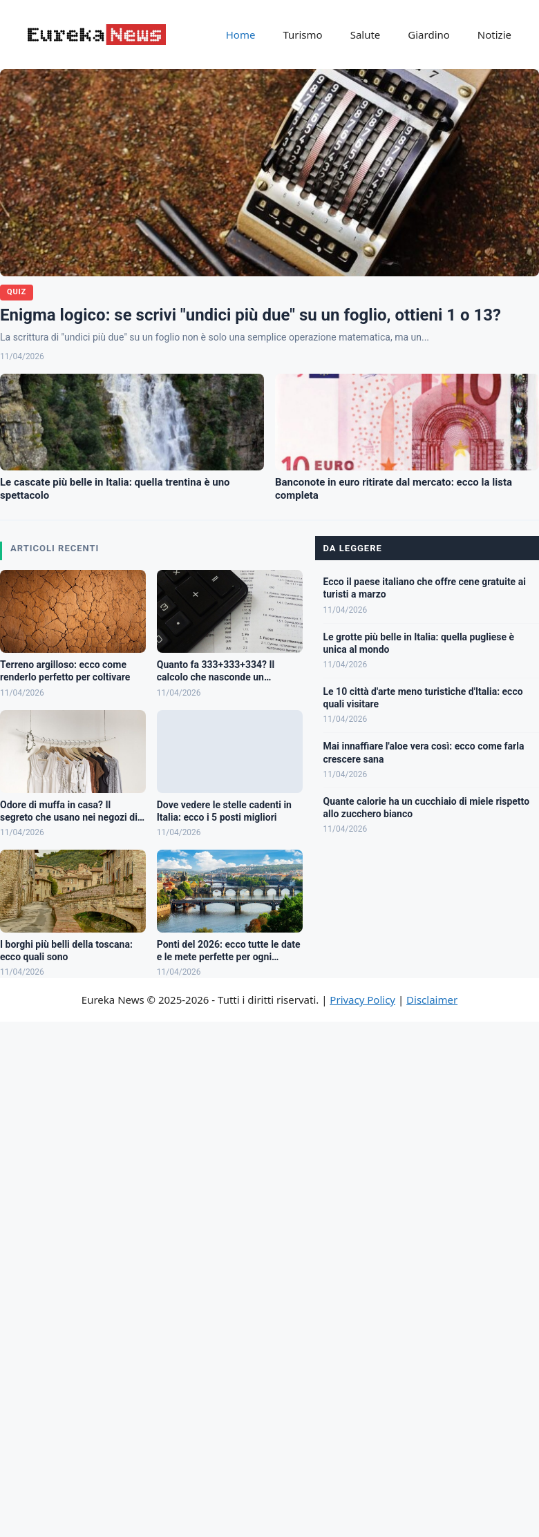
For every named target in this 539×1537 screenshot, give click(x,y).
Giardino (429, 34)
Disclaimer (431, 999)
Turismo (302, 34)
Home (241, 34)
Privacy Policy (362, 999)
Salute (365, 34)
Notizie (494, 34)
